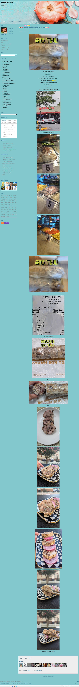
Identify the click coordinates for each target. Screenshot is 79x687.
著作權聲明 (21, 683)
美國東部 (14, 211)
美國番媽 (3, 34)
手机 (15, 200)
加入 (64, 685)
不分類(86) (5, 97)
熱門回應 (9, 122)
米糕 (15, 202)
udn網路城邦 (75, 1)
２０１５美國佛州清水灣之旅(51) (9, 83)
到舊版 (16, 2)
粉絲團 (10, 685)
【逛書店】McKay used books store (9, 132)
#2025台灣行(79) (6, 105)
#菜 (2, 195)
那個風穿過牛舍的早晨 (6, 167)
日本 (2, 202)
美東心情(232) (5, 96)
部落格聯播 (7, 222)
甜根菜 (5, 204)
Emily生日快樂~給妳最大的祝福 (8, 168)
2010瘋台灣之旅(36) (6, 85)
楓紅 (8, 211)
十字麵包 (14, 195)
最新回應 (9, 120)
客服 (30, 683)
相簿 (12, 21)
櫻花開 (2, 197)
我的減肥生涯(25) (6, 75)
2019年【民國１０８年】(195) (8, 61)
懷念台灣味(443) (6, 69)
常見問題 (12, 683)
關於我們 (7, 683)
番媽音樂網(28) (5, 89)
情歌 (4, 195)
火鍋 (10, 209)
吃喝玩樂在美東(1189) (7, 93)
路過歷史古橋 (5, 136)
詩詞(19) (4, 77)
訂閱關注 (11, 31)
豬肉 (13, 209)
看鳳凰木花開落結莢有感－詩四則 (8, 163)
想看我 (3, 174)
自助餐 (2, 206)
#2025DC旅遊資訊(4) (7, 104)
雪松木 (5, 202)
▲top (78, 681)
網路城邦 (67, 685)
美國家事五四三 (7, 3)
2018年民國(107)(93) (6, 64)
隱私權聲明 (26, 683)
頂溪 (10, 200)
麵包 (11, 197)
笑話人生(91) (5, 86)
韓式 (2, 211)
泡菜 (15, 209)
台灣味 (9, 202)
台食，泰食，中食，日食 (11, 214)
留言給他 (11, 33)
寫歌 (7, 195)
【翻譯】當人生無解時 (6, 172)
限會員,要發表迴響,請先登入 (48, 676)
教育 (9, 207)
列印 (30, 658)
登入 (62, 685)
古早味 (15, 197)
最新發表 (4, 120)
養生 (7, 209)
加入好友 (11, 28)
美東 (5, 200)
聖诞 (2, 200)
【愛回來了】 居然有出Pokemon (9, 127)
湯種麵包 (3, 199)
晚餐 (9, 206)
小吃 (9, 199)
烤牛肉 (12, 206)
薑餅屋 (15, 199)
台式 (12, 199)
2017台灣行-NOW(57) (7, 62)
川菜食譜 (3, 214)
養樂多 (7, 197)
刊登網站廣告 (2, 683)
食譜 (6, 199)
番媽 (7, 200)
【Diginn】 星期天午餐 (7, 134)
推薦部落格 (11, 30)
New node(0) (5, 107)
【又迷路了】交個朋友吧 (8, 129)
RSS (2, 222)
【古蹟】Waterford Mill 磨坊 (8, 125)
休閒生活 (25, 670)
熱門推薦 (14, 122)
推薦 (21, 658)
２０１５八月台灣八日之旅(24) (8, 80)
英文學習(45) (5, 91)
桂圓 (2, 204)
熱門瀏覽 (4, 122)
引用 (26, 658)
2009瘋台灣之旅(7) (6, 94)
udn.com (77, 683)
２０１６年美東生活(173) (7, 78)
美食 (29, 670)
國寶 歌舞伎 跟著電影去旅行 (7, 170)
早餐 (15, 204)
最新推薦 (14, 120)
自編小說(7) (5, 88)
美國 (12, 207)
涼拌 (2, 209)
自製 (6, 207)
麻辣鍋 (2, 207)
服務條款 (16, 683)
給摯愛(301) (5, 101)
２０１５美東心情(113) (7, 99)
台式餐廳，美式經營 (5, 216)
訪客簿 (19, 21)
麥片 (12, 204)
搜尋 (16, 55)
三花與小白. (4, 165)
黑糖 (13, 202)
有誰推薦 (21, 661)
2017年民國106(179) (6, 72)
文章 (4, 21)
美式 (15, 212)
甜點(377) (4, 67)
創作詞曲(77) (5, 74)
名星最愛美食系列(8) (6, 70)
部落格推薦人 (4, 180)
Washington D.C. (4, 212)
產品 (13, 200)
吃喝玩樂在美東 (39, 670)
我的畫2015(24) (5, 82)
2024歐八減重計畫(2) (7, 102)
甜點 (15, 206)
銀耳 (5, 209)
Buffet (6, 206)
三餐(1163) (5, 66)
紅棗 (9, 204)
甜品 (15, 207)
